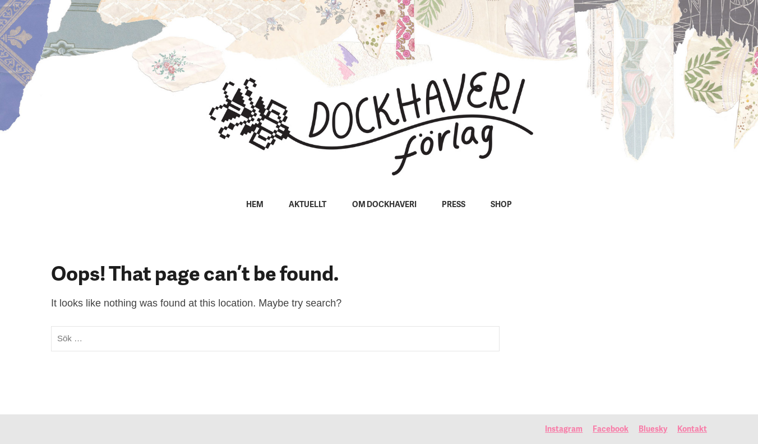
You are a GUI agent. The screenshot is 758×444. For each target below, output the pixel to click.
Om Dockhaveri (384, 205)
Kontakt (692, 429)
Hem (255, 205)
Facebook (610, 429)
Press (453, 205)
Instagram (564, 429)
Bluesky (653, 429)
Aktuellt (307, 205)
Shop (501, 205)
